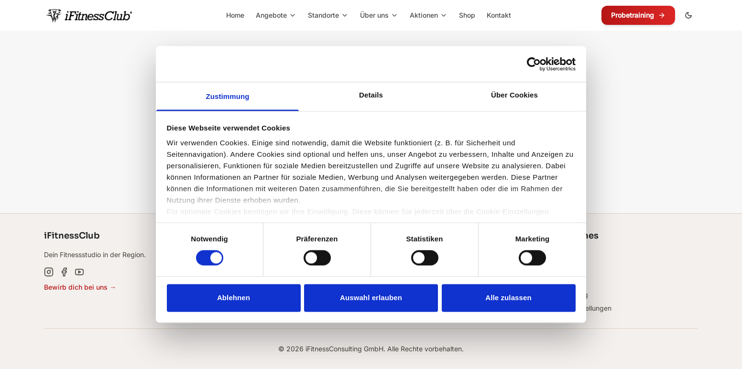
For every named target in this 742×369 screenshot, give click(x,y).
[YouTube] (79, 272)
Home (235, 15)
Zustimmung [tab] (228, 96)
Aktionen (428, 15)
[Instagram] (49, 272)
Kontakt (499, 15)
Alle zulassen (508, 297)
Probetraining (638, 15)
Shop (467, 15)
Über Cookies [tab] (514, 95)
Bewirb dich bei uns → (80, 287)
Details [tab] (371, 95)
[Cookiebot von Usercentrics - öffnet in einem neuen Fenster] (534, 64)
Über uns (379, 15)
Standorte (328, 15)
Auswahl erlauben (371, 297)
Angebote (276, 15)
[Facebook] (64, 272)
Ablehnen (233, 297)
